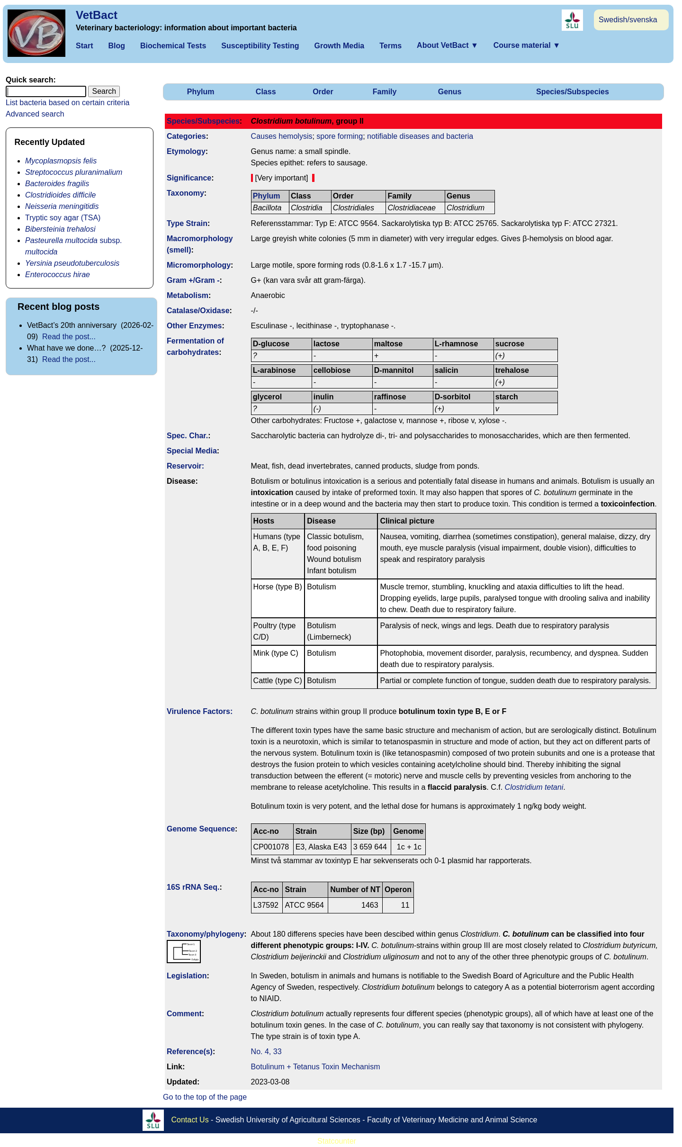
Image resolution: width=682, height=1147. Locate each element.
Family (385, 92)
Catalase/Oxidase (198, 311)
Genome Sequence (201, 829)
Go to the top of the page (205, 1097)
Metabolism (187, 295)
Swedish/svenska (628, 20)
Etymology (186, 151)
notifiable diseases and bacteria (420, 136)
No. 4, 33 (266, 1052)
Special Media (192, 451)
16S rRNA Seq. (193, 887)
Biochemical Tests (173, 46)
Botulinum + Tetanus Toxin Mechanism (315, 1067)
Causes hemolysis (282, 136)
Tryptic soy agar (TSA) (62, 218)
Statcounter (336, 1141)
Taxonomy (185, 193)
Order (323, 92)
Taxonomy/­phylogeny (205, 934)
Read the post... (69, 337)
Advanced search (35, 114)
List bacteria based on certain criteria (67, 103)
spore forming (339, 136)
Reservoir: (185, 466)
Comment (184, 1014)
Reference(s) (190, 1052)
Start (84, 46)
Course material (527, 45)
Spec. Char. (187, 436)
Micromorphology (199, 265)
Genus (450, 92)
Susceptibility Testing (260, 46)
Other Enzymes (194, 326)
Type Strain (187, 223)
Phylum (201, 92)
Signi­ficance (189, 178)
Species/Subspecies (572, 92)
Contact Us (190, 1120)
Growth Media (339, 46)
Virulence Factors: (200, 711)
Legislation (186, 976)
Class (266, 92)
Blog (116, 46)
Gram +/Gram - (193, 280)
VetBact (96, 15)
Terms (390, 46)
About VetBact (447, 45)
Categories (186, 136)
